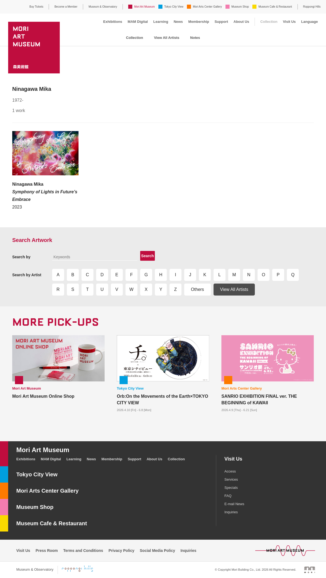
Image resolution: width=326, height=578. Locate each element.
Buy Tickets (36, 6)
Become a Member (65, 6)
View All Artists (166, 38)
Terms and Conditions (83, 550)
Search (147, 256)
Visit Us (289, 22)
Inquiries (231, 512)
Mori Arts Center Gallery (207, 6)
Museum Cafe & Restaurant (275, 6)
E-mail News (234, 504)
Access (230, 471)
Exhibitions (112, 22)
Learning (160, 22)
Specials (231, 488)
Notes (195, 38)
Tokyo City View (173, 6)
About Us (241, 22)
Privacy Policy (121, 550)
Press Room (47, 550)
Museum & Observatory (103, 6)
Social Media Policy (157, 550)
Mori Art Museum (144, 6)
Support (221, 22)
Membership (198, 22)
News (178, 22)
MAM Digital (138, 22)
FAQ (227, 496)
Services (231, 479)
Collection (268, 22)
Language (309, 22)
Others (197, 289)
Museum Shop (240, 6)
